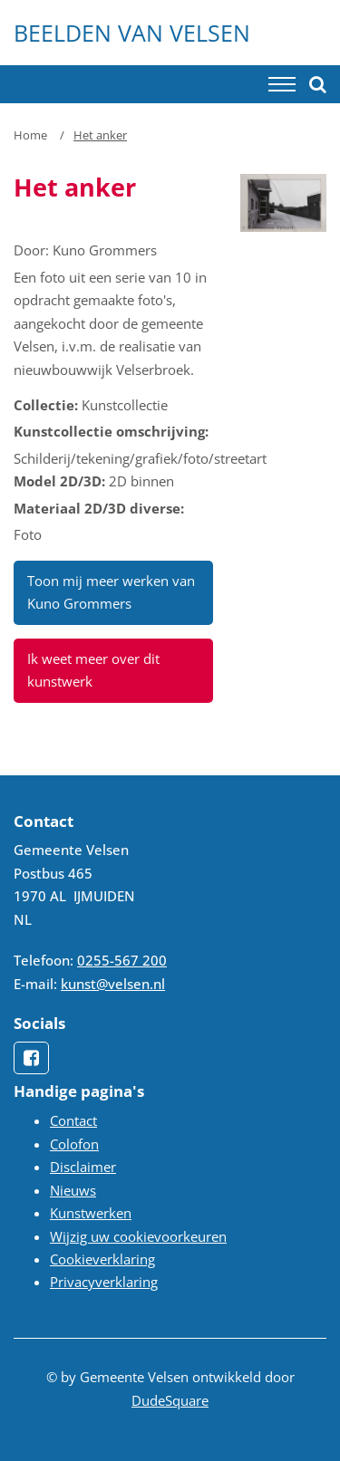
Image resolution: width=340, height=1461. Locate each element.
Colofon (74, 1144)
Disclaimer (83, 1167)
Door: (31, 250)
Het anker (100, 135)
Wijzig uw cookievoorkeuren (138, 1236)
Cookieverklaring (102, 1259)
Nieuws (73, 1190)
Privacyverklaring (104, 1282)
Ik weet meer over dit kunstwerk (93, 669)
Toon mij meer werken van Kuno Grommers (111, 592)
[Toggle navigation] (282, 84)
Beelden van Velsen (132, 32)
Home (30, 135)
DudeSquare (170, 1400)
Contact (73, 1120)
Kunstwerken (90, 1213)
